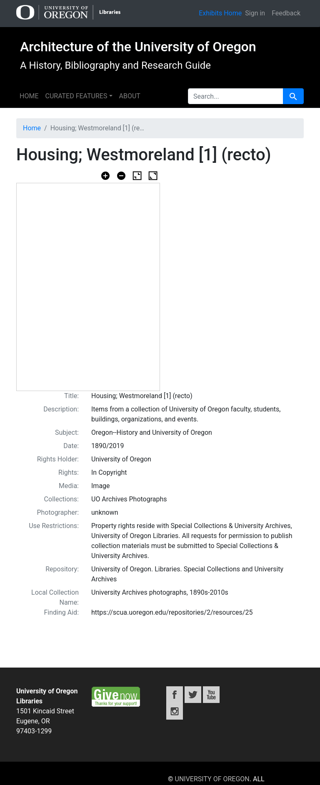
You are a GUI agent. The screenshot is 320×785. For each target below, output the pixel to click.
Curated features (76, 96)
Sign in (255, 13)
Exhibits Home (220, 13)
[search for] (235, 96)
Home (29, 96)
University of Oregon (212, 779)
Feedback (286, 13)
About (129, 96)
